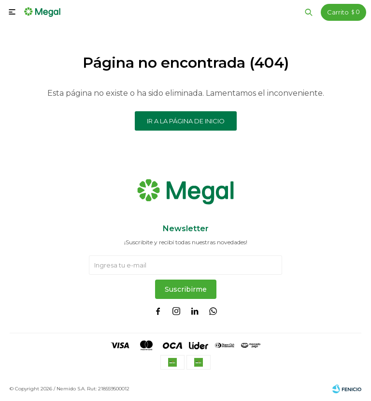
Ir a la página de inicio (186, 121)
